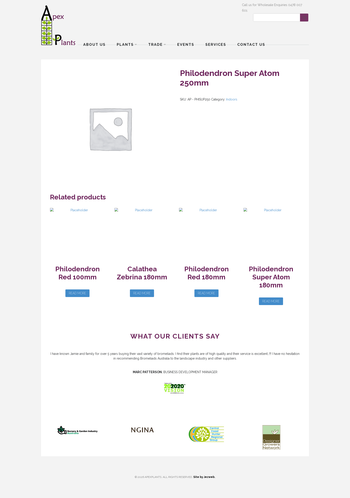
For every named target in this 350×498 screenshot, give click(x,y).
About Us (94, 44)
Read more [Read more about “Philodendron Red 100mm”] (77, 293)
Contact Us (251, 44)
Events (185, 44)
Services (215, 44)
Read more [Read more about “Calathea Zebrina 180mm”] (142, 293)
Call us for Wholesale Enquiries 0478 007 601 (272, 7)
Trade (155, 44)
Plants (125, 44)
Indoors (231, 99)
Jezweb (209, 477)
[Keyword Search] (276, 17)
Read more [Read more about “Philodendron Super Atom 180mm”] (271, 301)
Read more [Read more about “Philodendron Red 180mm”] (206, 293)
